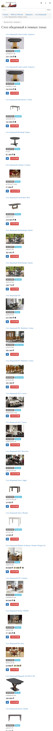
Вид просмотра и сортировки (12, 22)
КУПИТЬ (14, 60)
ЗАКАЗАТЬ (15, 191)
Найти (48, 9)
